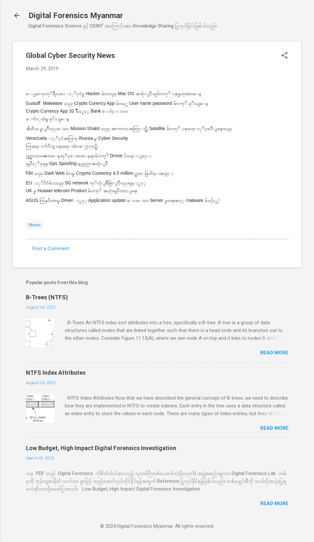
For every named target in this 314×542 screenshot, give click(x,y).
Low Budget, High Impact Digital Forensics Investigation (101, 448)
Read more (274, 353)
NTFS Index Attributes (56, 372)
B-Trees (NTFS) (47, 297)
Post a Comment (50, 248)
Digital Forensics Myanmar (76, 15)
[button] (284, 56)
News (35, 225)
